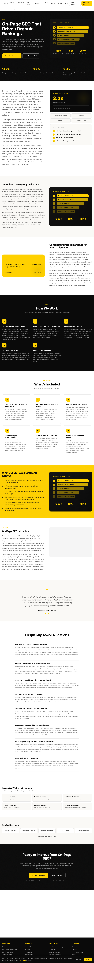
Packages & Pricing (77, 952)
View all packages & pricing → (47, 836)
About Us (74, 947)
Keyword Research (10, 830)
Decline (78, 959)
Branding (27, 949)
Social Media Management (9, 949)
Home (3, 9)
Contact (67, 3)
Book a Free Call (31, 56)
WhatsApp (65, 882)
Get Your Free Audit (38, 877)
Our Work (74, 949)
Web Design (65, 830)
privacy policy (22, 960)
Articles (53, 3)
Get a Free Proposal (11, 56)
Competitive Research (29, 830)
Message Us (86, 3)
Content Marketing (47, 830)
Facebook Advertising (55, 954)
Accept (88, 959)
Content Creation (30, 947)
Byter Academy (73, 3)
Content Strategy (83, 830)
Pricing (37, 3)
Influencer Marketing (54, 952)
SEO (8, 9)
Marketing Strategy (7, 952)
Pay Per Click (52, 949)
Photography (29, 954)
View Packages (57, 877)
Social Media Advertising (56, 947)
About (60, 3)
